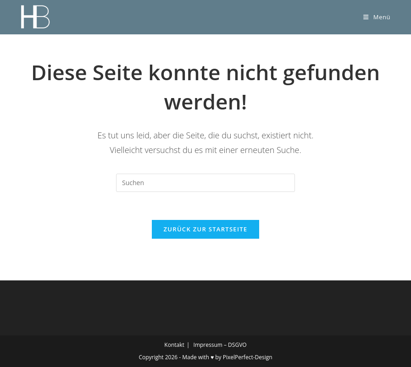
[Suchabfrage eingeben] (205, 183)
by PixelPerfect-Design (243, 357)
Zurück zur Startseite (206, 229)
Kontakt (174, 345)
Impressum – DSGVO (220, 345)
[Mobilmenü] (376, 17)
